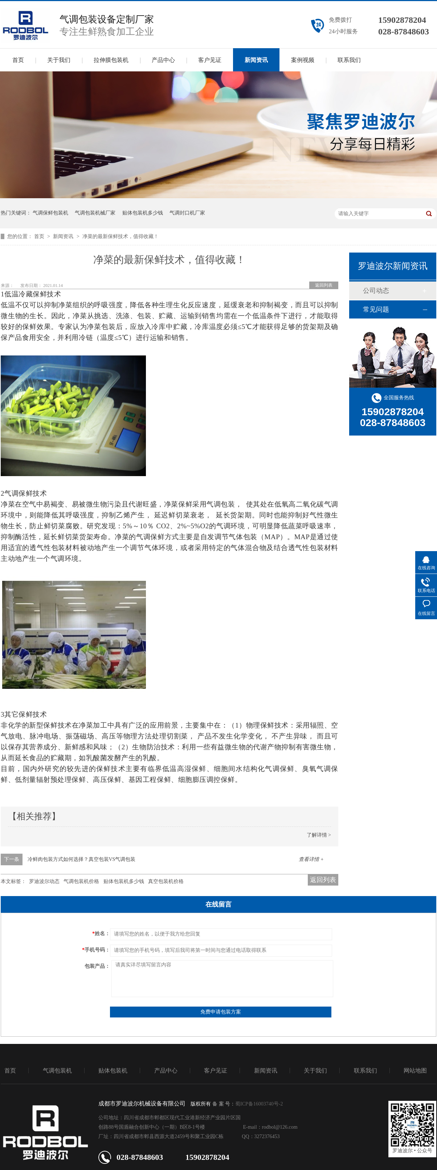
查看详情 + (311, 859)
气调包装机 (57, 1070)
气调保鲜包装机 (50, 213)
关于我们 (58, 60)
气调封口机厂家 (187, 213)
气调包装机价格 (81, 881)
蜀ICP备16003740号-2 (259, 1104)
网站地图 (415, 1070)
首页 (18, 60)
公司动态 (376, 290)
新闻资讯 (256, 60)
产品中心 (163, 60)
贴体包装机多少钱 (142, 213)
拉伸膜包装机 (111, 60)
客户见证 (209, 60)
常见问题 (376, 309)
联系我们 (349, 60)
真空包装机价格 (166, 881)
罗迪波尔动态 (44, 881)
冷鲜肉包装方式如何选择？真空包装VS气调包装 (82, 859)
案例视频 (302, 60)
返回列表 (323, 285)
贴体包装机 (112, 1070)
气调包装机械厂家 (95, 213)
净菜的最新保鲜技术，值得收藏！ (120, 236)
